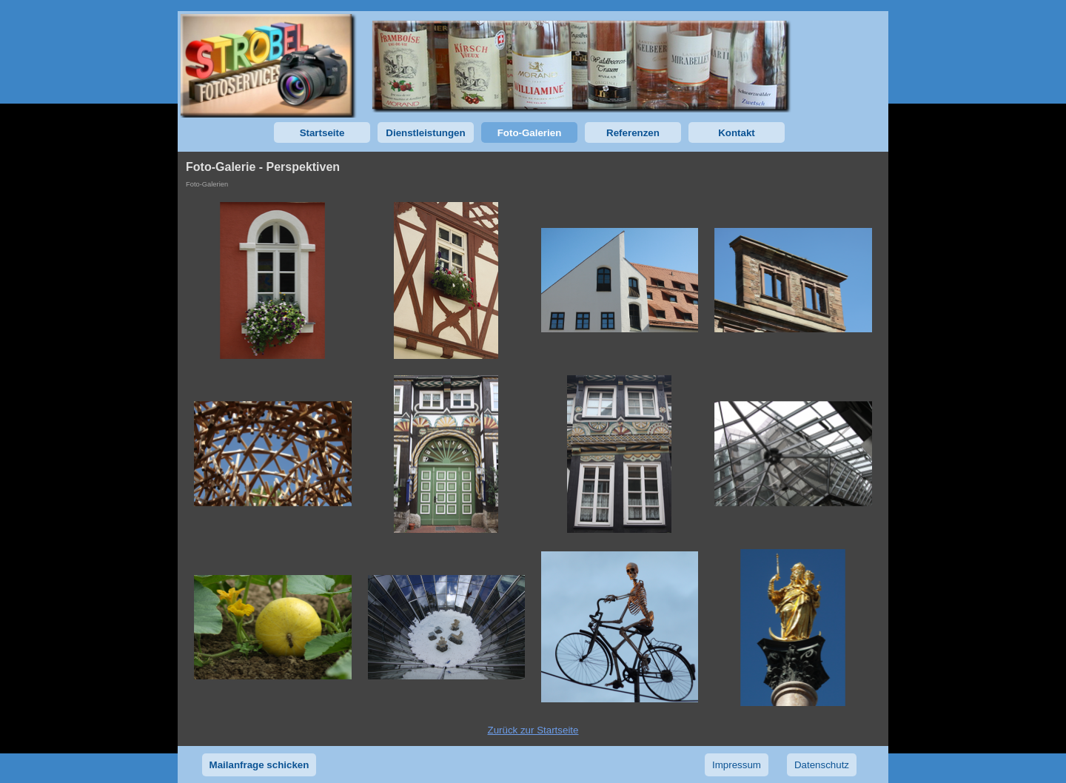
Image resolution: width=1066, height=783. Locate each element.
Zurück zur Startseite (533, 730)
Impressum (736, 764)
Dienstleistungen (425, 132)
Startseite (322, 132)
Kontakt (736, 132)
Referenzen (633, 132)
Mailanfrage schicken (259, 764)
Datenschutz (821, 764)
